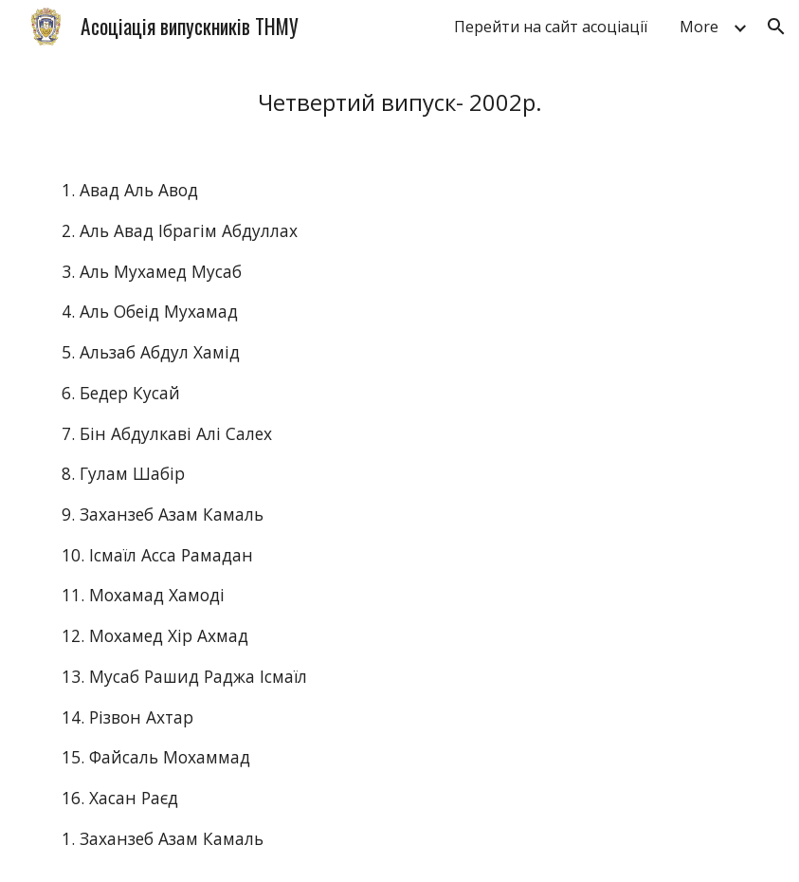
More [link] (699, 26)
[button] (776, 26)
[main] (399, 102)
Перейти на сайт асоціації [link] (550, 26)
